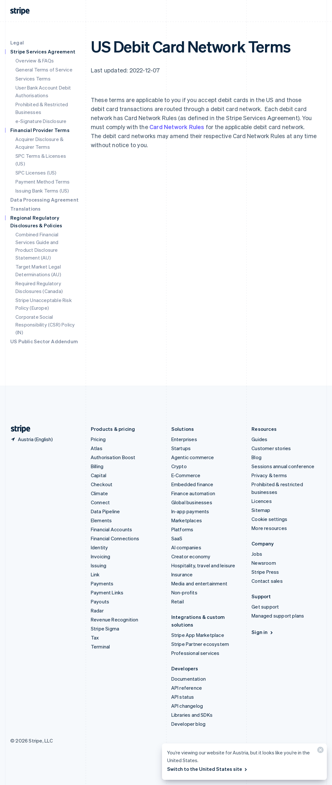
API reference (186, 688)
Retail (177, 601)
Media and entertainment (199, 583)
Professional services (195, 653)
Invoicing (100, 556)
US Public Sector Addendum (44, 341)
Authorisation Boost (113, 457)
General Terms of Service (43, 69)
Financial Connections (115, 538)
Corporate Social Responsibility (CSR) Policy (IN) (45, 325)
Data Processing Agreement (44, 199)
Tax (95, 637)
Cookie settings (269, 519)
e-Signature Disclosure (40, 121)
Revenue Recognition (114, 619)
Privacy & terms (269, 475)
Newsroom (263, 563)
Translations (25, 208)
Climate (99, 493)
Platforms (182, 529)
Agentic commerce (192, 457)
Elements (101, 520)
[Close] (319, 751)
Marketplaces (186, 520)
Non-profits (184, 592)
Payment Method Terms (42, 181)
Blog (256, 457)
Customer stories (271, 448)
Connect (100, 502)
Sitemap (260, 510)
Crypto (179, 466)
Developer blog (188, 724)
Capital (98, 475)
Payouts (100, 601)
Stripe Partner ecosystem (200, 644)
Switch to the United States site (207, 769)
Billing (97, 466)
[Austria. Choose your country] (31, 439)
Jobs (256, 554)
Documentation (188, 679)
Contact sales (267, 581)
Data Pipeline (105, 511)
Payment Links (107, 592)
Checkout (102, 484)
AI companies (186, 547)
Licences (261, 501)
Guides (259, 439)
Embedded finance (192, 484)
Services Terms (33, 78)
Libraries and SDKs (192, 715)
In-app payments (190, 511)
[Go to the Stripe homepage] (18, 429)
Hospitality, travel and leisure (203, 565)
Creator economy (191, 556)
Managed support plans (277, 615)
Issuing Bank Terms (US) (42, 190)
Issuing (98, 565)
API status (182, 697)
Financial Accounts (111, 529)
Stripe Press (265, 572)
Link (95, 574)
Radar (97, 610)
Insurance (182, 574)
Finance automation (193, 493)
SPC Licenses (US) (35, 172)
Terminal (100, 646)
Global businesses (191, 502)
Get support (265, 606)
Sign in (262, 632)
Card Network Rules (176, 126)
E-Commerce (186, 475)
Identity (99, 547)
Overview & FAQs (34, 60)
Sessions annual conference (282, 466)
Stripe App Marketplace (197, 635)
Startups (181, 448)
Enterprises (184, 439)
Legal (17, 42)
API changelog (187, 706)
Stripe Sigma (105, 628)
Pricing (98, 439)
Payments (102, 583)
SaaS (177, 538)
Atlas (96, 448)
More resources (269, 528)
